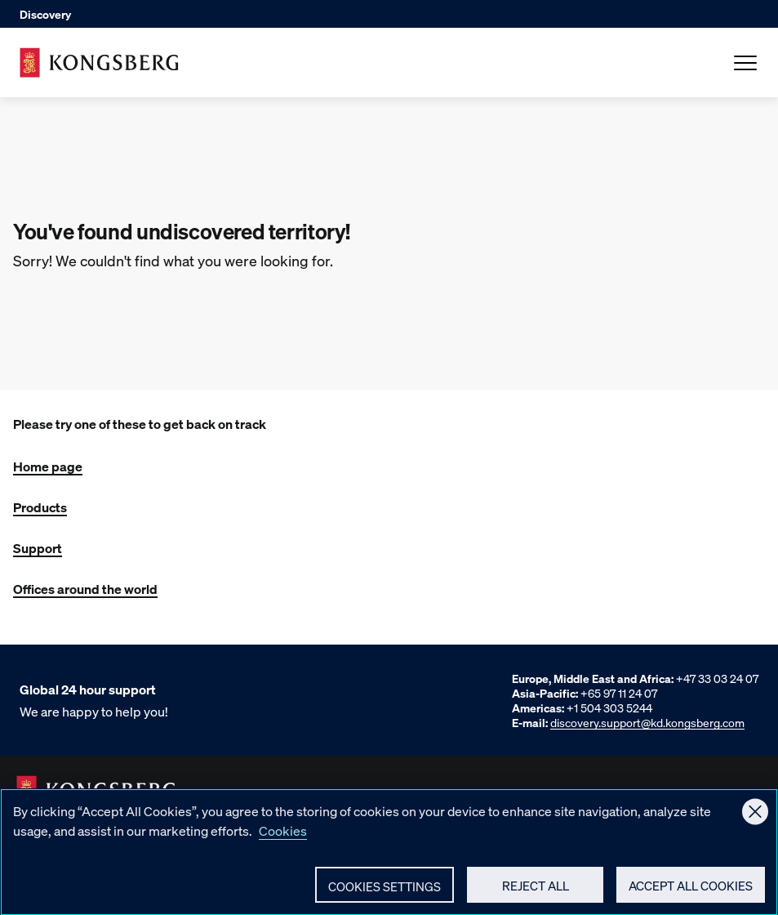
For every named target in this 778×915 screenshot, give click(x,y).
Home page (47, 466)
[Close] (755, 819)
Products (40, 507)
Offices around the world (85, 588)
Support (37, 547)
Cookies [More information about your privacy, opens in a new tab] (283, 837)
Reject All (535, 893)
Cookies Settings (384, 894)
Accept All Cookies (691, 893)
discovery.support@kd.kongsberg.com (647, 722)
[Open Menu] (745, 63)
